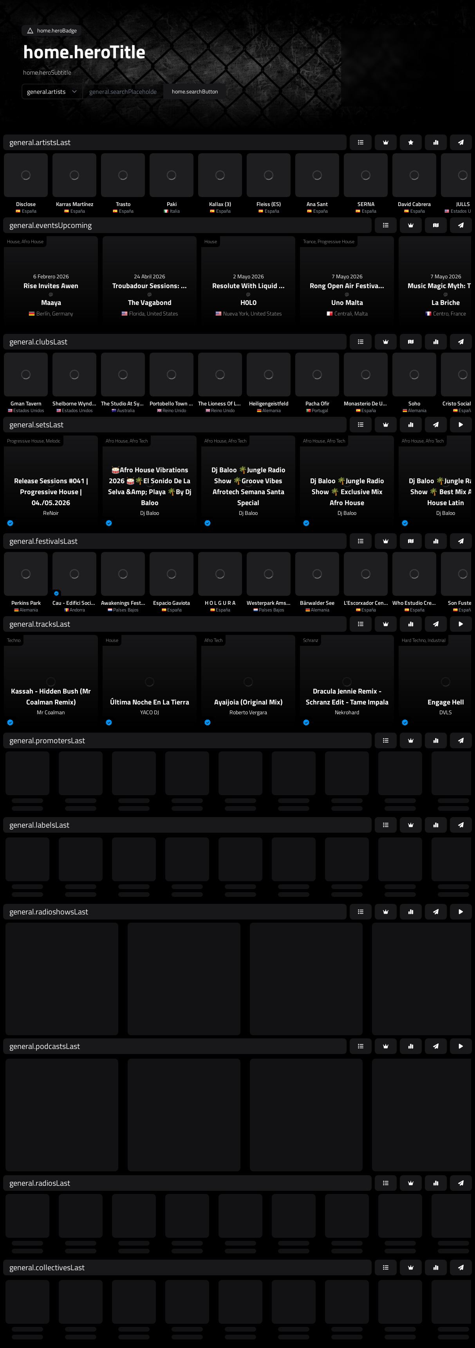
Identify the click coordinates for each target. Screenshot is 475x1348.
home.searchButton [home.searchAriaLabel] (195, 91)
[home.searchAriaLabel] (123, 91)
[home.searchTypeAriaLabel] (52, 91)
